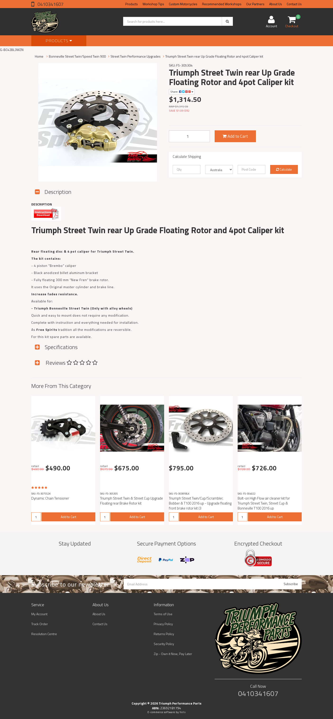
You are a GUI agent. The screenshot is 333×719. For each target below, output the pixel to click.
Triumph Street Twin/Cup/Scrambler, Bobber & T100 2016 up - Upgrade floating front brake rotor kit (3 (200, 503)
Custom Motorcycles (183, 3)
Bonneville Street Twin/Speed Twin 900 (77, 56)
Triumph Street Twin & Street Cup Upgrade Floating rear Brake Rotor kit (131, 501)
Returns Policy (164, 633)
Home (39, 56)
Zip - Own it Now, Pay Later (173, 653)
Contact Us (294, 3)
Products (131, 3)
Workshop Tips (153, 3)
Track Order (39, 623)
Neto (183, 712)
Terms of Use (163, 613)
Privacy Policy (163, 623)
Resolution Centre (44, 633)
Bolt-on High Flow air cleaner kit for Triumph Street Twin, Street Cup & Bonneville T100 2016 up (264, 503)
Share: (181, 91)
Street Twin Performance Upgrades (136, 56)
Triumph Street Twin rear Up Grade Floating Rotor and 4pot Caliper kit (214, 56)
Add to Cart (235, 136)
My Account (39, 613)
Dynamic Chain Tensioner (50, 498)
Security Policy (164, 643)
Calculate (284, 169)
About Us (275, 3)
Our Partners (255, 3)
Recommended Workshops (221, 3)
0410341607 (50, 4)
